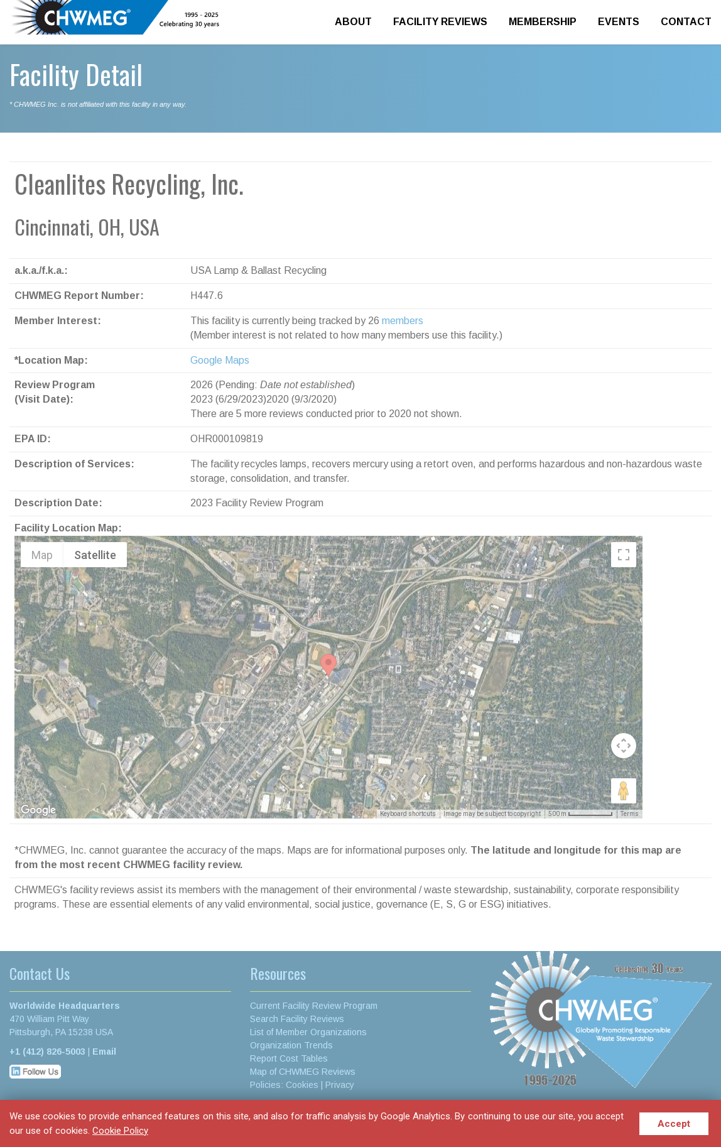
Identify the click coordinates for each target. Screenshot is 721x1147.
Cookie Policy (120, 1130)
